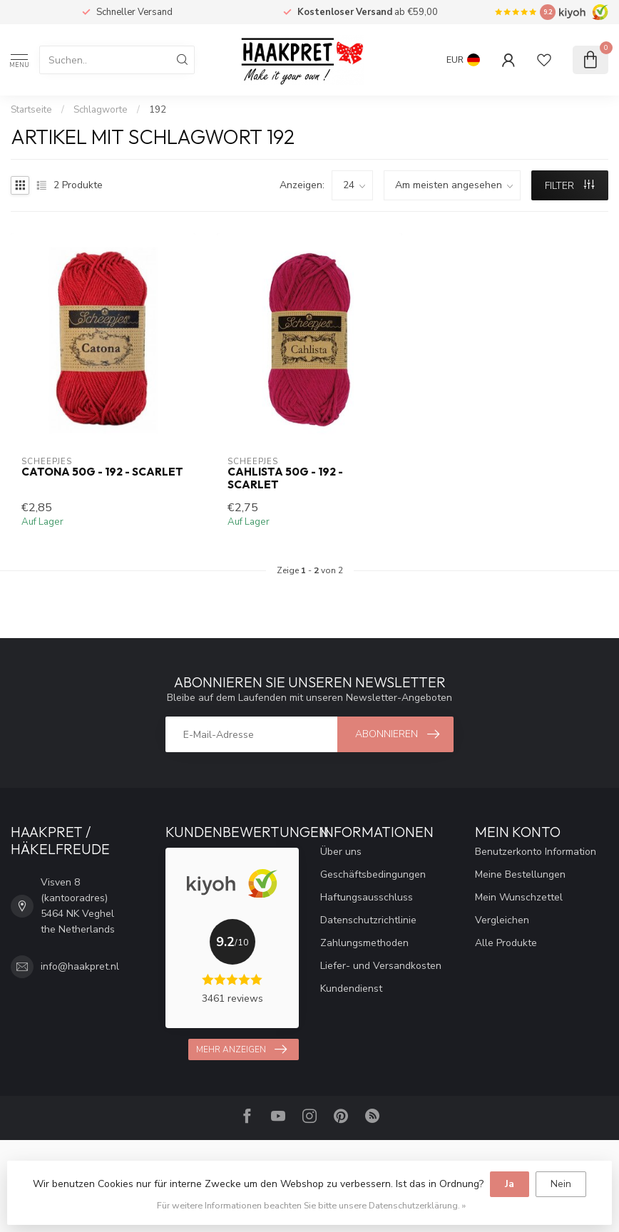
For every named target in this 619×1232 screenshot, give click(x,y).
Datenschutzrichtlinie (368, 920)
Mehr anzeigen (241, 1049)
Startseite (31, 109)
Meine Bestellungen (520, 874)
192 (157, 109)
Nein (561, 1184)
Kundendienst (351, 988)
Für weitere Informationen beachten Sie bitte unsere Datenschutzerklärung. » (311, 1205)
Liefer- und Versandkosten (380, 965)
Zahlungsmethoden (364, 943)
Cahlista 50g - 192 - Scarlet (285, 478)
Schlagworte (100, 109)
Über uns (341, 851)
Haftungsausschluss (366, 897)
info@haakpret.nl (80, 966)
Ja (509, 1184)
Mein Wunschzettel (519, 897)
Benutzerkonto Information (535, 851)
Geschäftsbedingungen (373, 874)
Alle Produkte (506, 943)
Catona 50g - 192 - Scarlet (102, 472)
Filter (569, 185)
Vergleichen (502, 920)
